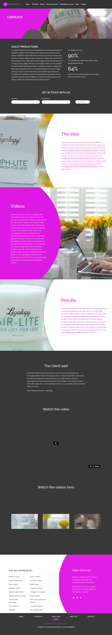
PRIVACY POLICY (50, 623)
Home (28, 4)
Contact (83, 4)
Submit (83, 102)
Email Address (46, 98)
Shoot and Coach (52, 4)
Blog (77, 4)
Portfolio (35, 4)
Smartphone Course (66, 4)
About (42, 4)
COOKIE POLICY (62, 623)
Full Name (14, 98)
